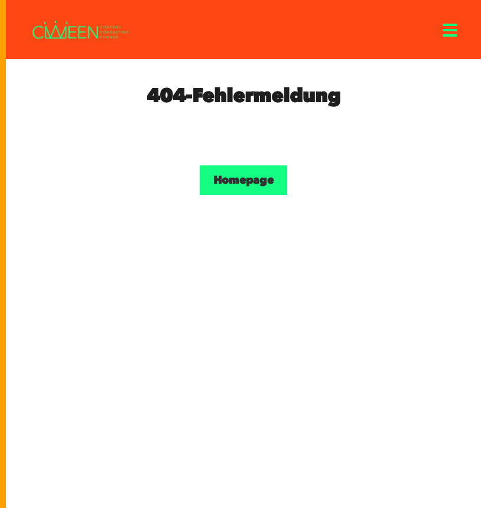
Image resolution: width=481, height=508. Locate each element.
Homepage (243, 180)
